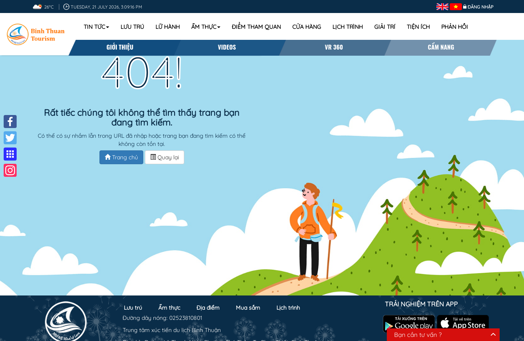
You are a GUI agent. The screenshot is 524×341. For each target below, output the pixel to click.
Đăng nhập (481, 7)
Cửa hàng (306, 26)
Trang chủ (121, 157)
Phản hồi (454, 26)
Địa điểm (208, 307)
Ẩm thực (205, 26)
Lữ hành (167, 26)
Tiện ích (418, 26)
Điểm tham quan (256, 26)
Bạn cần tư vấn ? (418, 335)
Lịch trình (347, 26)
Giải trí (384, 26)
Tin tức (96, 26)
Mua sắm (248, 307)
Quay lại (164, 157)
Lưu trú (132, 26)
